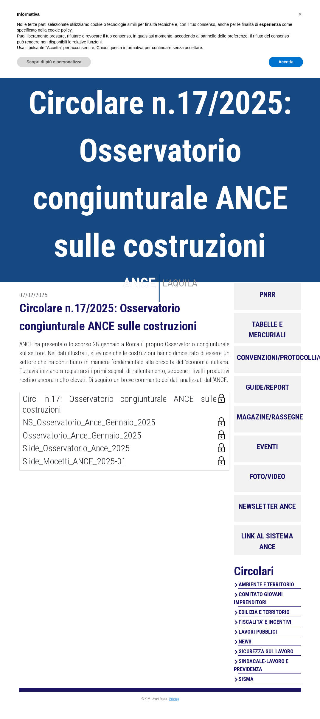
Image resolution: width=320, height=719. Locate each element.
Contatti (287, 30)
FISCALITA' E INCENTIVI (265, 622)
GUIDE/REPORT (267, 387)
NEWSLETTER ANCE (267, 506)
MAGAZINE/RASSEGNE (270, 417)
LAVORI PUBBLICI (258, 632)
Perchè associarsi (238, 30)
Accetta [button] (285, 702)
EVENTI (267, 447)
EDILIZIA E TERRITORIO (264, 612)
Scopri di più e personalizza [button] (54, 702)
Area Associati (267, 11)
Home (132, 30)
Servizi (194, 30)
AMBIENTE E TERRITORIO (266, 584)
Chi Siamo (162, 30)
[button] (300, 655)
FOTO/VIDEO (267, 476)
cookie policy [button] (60, 671)
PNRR (267, 294)
